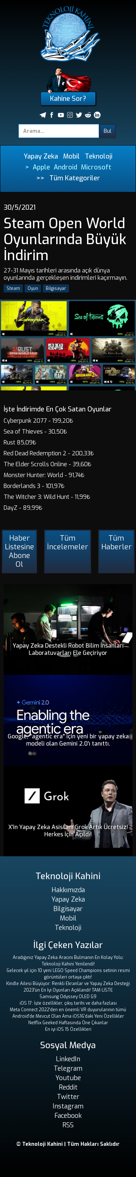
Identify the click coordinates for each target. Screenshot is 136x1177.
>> (40, 178)
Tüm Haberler (116, 542)
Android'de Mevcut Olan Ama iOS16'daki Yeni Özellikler (68, 1016)
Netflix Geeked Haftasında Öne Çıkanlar (68, 1023)
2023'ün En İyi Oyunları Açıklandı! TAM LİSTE (68, 990)
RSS (68, 1125)
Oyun (33, 288)
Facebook (68, 1115)
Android (65, 167)
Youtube (68, 1078)
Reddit (68, 1087)
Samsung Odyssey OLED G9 (68, 997)
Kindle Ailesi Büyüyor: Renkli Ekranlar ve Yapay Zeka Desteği (68, 984)
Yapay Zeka (41, 156)
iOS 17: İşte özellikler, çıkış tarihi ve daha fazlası (68, 1003)
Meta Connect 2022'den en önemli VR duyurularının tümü (68, 1010)
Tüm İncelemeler (67, 542)
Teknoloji (98, 156)
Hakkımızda (68, 890)
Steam (13, 288)
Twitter (68, 1096)
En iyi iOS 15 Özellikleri (68, 1029)
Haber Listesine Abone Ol (19, 551)
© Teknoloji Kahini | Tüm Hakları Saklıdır (68, 1144)
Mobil (71, 156)
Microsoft (96, 167)
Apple (41, 167)
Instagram (68, 1106)
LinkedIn (68, 1059)
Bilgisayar (56, 288)
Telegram (68, 1068)
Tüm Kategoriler (74, 178)
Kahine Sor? (68, 98)
